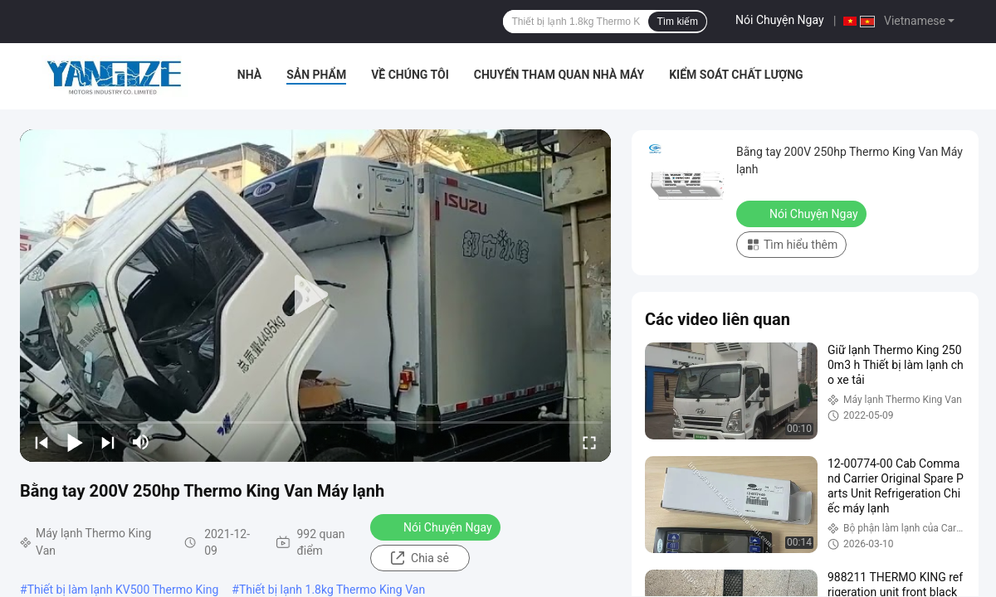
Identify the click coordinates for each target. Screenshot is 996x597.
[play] (315, 295)
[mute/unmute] (141, 442)
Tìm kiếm (677, 21)
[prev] (41, 442)
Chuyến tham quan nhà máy (559, 74)
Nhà (249, 74)
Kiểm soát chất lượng (736, 74)
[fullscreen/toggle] (589, 442)
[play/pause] (74, 442)
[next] (107, 442)
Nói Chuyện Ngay (779, 20)
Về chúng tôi (410, 74)
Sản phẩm (316, 74)
